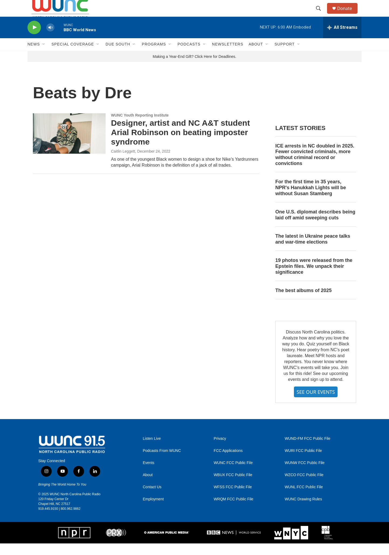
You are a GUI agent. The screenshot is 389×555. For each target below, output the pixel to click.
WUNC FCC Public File (233, 475)
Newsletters (227, 56)
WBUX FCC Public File (233, 487)
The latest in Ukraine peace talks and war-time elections (312, 250)
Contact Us (152, 499)
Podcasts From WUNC (162, 463)
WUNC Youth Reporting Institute (140, 127)
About (148, 487)
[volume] (50, 39)
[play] (34, 39)
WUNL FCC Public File (304, 499)
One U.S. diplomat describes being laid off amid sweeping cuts (315, 226)
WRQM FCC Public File (233, 511)
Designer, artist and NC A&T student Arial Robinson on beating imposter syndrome (180, 144)
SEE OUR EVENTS (316, 403)
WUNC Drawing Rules (303, 511)
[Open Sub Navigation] (44, 56)
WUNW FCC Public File (305, 475)
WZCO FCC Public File (304, 487)
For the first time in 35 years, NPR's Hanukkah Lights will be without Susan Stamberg (310, 199)
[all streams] (342, 39)
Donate (347, 14)
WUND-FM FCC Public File (308, 450)
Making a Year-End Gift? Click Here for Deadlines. (194, 68)
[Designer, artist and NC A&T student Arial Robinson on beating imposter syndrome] (69, 145)
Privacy (220, 450)
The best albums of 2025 (303, 302)
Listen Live (152, 450)
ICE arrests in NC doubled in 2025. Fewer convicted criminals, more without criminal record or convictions (314, 166)
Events (148, 475)
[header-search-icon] (321, 14)
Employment (153, 511)
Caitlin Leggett (123, 163)
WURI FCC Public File (303, 463)
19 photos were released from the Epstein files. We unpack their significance (313, 277)
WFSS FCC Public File (233, 499)
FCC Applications (228, 463)
